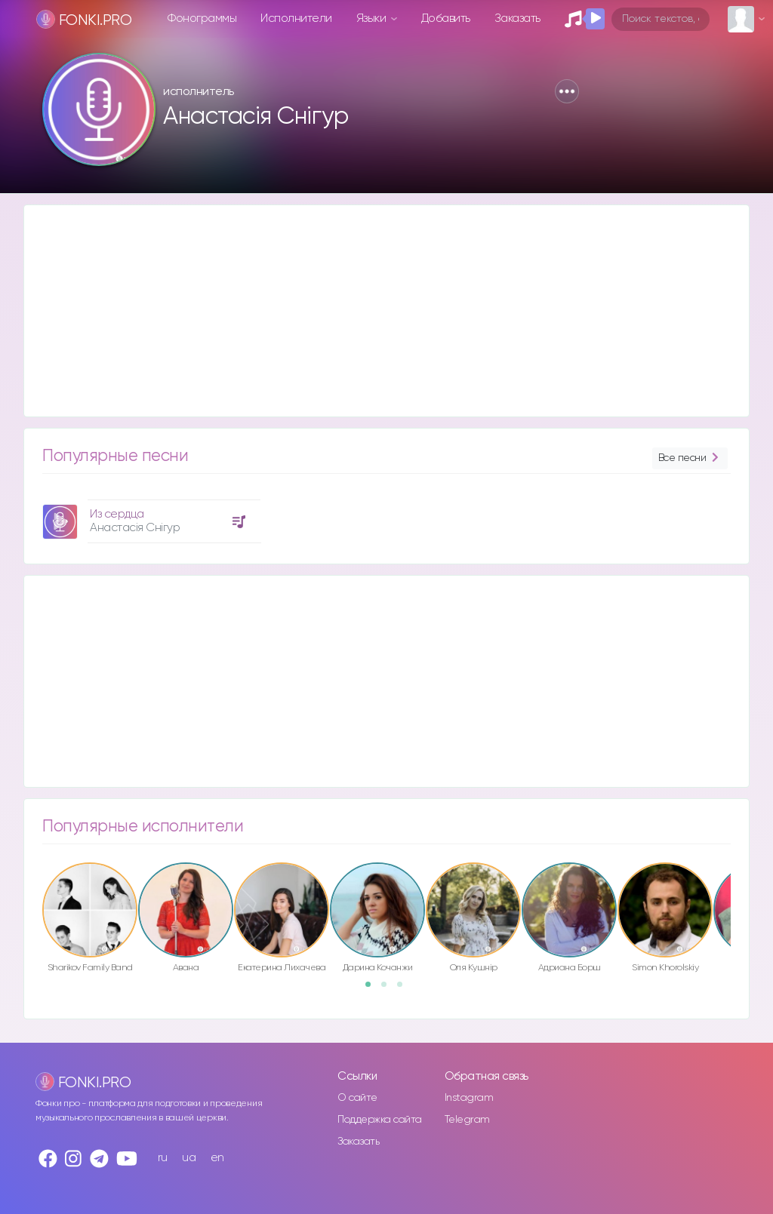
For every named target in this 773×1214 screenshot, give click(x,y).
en (217, 1157)
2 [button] (388, 989)
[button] (567, 91)
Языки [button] (372, 18)
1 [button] (372, 989)
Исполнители (296, 18)
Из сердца (117, 514)
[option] (149, 515)
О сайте (357, 1098)
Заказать (517, 18)
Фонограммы (202, 18)
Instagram (469, 1098)
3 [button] (404, 989)
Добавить (445, 18)
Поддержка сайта (379, 1119)
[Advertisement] (386, 310)
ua (189, 1157)
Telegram (467, 1119)
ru (163, 1157)
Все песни (690, 458)
